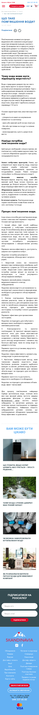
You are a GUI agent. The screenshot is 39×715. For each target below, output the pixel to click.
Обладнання (10, 651)
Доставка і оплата (10, 660)
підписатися (19, 620)
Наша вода (28, 657)
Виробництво (10, 669)
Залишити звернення (19, 690)
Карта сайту (10, 679)
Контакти (10, 676)
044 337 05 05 (32, 2)
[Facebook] (22, 645)
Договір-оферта (28, 660)
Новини (10, 654)
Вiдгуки (10, 657)
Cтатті (21, 11)
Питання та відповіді (29, 651)
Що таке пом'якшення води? (13, 13)
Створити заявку (16, 6)
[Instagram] (17, 645)
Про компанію (10, 673)
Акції (10, 663)
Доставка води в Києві (9, 11)
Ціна (10, 666)
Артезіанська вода (10, 401)
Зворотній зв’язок (19, 685)
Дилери (29, 663)
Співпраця (29, 654)
